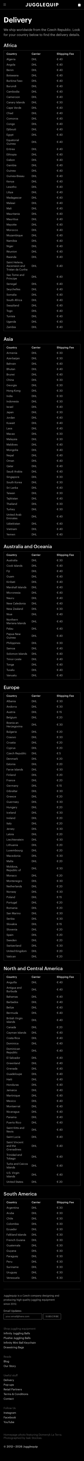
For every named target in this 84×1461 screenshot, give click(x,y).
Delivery (9, 1380)
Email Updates (12, 1311)
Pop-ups (9, 1385)
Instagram (10, 1413)
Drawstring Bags (14, 1347)
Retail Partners (13, 1389)
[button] (4, 4)
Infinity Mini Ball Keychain (20, 1342)
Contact (9, 1399)
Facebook (10, 1417)
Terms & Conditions (16, 1394)
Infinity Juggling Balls (17, 1333)
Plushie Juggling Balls (17, 1338)
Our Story (10, 1366)
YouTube (9, 1422)
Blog (6, 1361)
